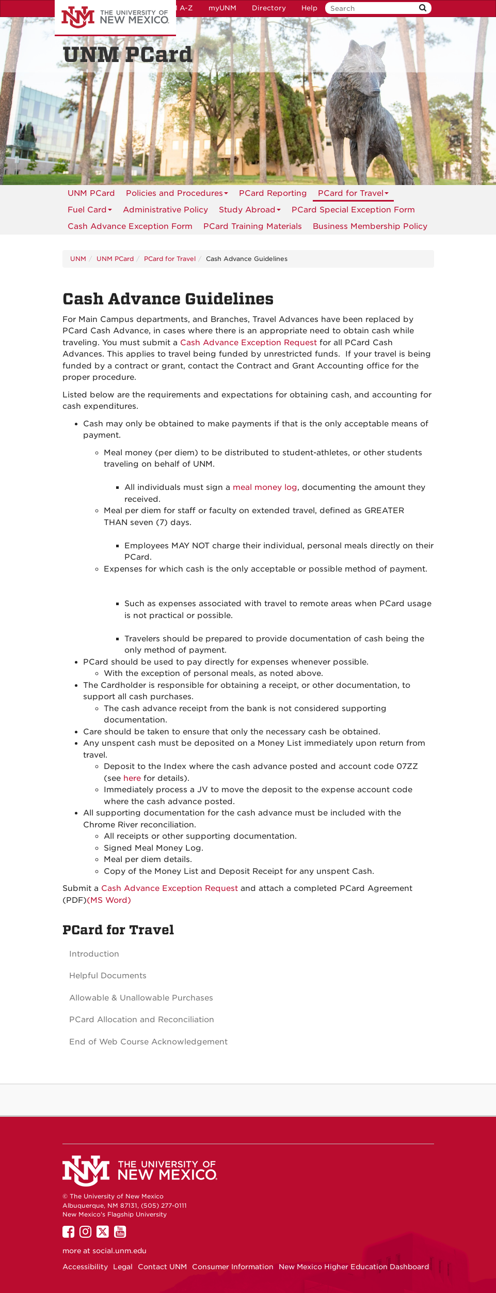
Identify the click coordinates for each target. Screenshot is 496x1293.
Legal (123, 1267)
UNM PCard (91, 193)
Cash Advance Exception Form (130, 226)
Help (309, 8)
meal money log (265, 487)
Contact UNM (162, 1267)
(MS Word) (109, 900)
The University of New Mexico (115, 18)
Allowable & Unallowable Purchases (141, 998)
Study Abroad (250, 211)
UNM (78, 259)
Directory (269, 8)
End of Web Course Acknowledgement (148, 1041)
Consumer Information (233, 1267)
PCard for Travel (353, 195)
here (132, 778)
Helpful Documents (108, 975)
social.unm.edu (119, 1250)
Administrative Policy (165, 209)
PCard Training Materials (252, 226)
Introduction (94, 954)
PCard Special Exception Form (353, 209)
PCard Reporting (273, 193)
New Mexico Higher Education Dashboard (354, 1267)
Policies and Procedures (177, 195)
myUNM (222, 8)
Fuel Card (90, 211)
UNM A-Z (177, 8)
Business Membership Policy (370, 226)
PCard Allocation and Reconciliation (141, 1019)
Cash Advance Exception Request (249, 342)
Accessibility (85, 1267)
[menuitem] (91, 193)
